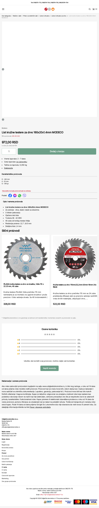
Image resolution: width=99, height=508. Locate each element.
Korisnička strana (7, 454)
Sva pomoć (5, 466)
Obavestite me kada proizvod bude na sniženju (16, 198)
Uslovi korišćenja (7, 468)
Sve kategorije (6, 16)
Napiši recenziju (49, 375)
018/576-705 (54, 2)
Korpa (4, 457)
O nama (4, 477)
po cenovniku (21, 169)
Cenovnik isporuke (8, 482)
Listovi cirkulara (44, 16)
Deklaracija (8, 175)
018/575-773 (37, 2)
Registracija (5, 452)
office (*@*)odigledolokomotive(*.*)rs (51, 501)
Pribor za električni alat (30, 16)
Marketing (5, 485)
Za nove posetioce (8, 463)
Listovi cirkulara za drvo (58, 16)
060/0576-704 (63, 2)
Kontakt (4, 480)
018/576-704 (46, 2)
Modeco (4, 135)
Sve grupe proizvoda (9, 488)
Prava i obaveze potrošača (40, 414)
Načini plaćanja (7, 471)
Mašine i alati (17, 16)
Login (3, 449)
